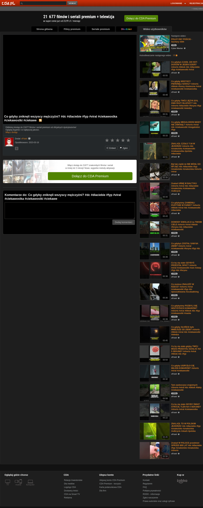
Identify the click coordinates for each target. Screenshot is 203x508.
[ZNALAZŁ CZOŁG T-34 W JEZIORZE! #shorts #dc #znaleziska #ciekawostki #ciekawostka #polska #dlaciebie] (154, 150)
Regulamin (147, 484)
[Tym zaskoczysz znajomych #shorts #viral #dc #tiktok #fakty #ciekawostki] (154, 392)
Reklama (68, 498)
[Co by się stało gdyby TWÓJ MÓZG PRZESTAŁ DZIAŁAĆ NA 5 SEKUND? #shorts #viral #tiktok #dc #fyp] (154, 353)
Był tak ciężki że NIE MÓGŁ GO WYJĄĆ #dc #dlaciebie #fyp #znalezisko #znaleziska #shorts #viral (186, 168)
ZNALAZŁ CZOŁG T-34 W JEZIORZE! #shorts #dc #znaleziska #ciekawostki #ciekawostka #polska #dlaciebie (183, 148)
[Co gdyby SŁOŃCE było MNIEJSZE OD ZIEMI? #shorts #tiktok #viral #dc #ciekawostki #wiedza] (154, 334)
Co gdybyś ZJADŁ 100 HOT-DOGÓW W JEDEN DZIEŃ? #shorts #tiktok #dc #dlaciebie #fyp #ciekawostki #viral (185, 66)
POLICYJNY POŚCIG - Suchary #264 (181, 40)
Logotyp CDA (70, 487)
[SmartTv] (21, 487)
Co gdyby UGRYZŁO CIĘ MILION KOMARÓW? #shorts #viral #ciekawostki (185, 368)
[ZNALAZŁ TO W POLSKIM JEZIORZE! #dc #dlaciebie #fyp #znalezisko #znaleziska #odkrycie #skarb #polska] (154, 430)
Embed (110, 148)
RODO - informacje (151, 494)
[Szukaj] (43, 3)
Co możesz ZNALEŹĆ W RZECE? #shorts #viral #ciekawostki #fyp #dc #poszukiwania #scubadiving (185, 288)
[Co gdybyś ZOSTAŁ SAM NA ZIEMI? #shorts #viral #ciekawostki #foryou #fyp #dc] (154, 250)
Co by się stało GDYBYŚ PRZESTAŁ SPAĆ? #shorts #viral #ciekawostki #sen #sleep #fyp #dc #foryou (186, 266)
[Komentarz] (70, 210)
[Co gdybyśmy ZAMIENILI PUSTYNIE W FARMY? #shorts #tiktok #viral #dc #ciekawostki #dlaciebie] (154, 210)
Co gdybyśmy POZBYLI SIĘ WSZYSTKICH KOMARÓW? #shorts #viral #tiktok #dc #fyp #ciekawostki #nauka (185, 309)
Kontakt (146, 480)
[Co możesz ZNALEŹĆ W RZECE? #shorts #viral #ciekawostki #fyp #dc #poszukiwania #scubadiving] (154, 291)
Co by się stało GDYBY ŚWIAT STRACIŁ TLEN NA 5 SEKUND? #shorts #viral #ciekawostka (186, 406)
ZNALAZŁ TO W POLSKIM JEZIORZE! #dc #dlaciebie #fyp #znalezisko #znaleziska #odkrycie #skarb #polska (186, 427)
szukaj (72, 3)
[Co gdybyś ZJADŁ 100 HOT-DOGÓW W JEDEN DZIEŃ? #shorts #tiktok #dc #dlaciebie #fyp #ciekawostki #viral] (154, 69)
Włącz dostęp (11, 132)
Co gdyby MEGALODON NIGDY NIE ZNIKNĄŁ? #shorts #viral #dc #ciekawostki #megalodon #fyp (186, 126)
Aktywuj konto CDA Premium (112, 480)
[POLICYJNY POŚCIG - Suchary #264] (154, 43)
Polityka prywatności (152, 491)
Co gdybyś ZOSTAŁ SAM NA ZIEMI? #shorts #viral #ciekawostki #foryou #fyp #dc (185, 246)
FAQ (145, 487)
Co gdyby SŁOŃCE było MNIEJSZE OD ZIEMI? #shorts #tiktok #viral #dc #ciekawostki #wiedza (185, 331)
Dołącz (141, 18)
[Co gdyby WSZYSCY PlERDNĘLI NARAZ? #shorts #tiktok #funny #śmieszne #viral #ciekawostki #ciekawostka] (154, 88)
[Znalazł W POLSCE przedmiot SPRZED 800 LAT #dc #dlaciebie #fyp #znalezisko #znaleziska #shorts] (154, 450)
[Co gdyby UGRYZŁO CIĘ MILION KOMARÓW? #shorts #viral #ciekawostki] (154, 373)
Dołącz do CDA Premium (90, 176)
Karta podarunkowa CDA (110, 487)
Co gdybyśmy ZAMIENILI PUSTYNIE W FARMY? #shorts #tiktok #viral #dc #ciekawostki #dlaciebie (185, 206)
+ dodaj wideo (197, 9)
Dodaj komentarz (123, 222)
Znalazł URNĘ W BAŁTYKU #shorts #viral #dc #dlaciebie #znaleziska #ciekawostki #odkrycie (184, 187)
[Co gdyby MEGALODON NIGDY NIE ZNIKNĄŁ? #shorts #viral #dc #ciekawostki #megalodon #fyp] (154, 129)
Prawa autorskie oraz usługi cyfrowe (159, 501)
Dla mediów (69, 484)
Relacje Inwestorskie (73, 480)
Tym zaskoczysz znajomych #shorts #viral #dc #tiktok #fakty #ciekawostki (186, 387)
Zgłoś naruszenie (150, 498)
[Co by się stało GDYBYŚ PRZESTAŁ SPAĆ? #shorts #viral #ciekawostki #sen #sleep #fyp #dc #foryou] (154, 270)
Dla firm (102, 491)
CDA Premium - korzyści (110, 484)
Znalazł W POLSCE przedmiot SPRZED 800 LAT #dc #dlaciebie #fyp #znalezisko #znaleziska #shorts (186, 447)
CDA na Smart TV (72, 494)
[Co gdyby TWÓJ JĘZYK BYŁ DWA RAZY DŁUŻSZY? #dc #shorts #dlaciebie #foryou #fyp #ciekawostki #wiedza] (154, 108)
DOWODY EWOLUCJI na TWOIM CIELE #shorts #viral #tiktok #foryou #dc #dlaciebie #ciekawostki (186, 226)
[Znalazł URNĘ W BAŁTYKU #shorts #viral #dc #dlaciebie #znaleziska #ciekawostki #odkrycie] (154, 190)
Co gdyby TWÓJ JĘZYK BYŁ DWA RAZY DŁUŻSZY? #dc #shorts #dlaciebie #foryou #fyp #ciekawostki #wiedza (186, 104)
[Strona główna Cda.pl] (9, 3)
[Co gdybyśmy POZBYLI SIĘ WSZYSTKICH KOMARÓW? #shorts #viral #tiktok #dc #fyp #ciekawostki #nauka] (154, 313)
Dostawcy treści (71, 491)
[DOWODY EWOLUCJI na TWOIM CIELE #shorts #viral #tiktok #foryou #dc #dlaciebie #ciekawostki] (154, 229)
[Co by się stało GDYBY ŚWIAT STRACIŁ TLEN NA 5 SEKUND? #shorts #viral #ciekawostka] (154, 411)
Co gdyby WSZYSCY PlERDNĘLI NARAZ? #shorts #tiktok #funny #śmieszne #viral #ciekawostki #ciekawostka (186, 85)
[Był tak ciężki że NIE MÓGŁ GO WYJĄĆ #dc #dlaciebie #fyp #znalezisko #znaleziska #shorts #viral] (154, 171)
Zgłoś (124, 148)
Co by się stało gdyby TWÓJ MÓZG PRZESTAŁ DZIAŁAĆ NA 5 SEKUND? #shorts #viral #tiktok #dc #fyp (186, 350)
